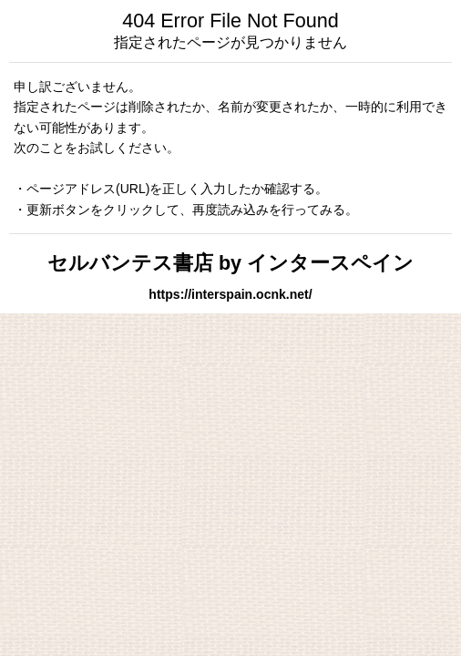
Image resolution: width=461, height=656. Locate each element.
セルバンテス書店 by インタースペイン (230, 262)
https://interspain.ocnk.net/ (230, 294)
